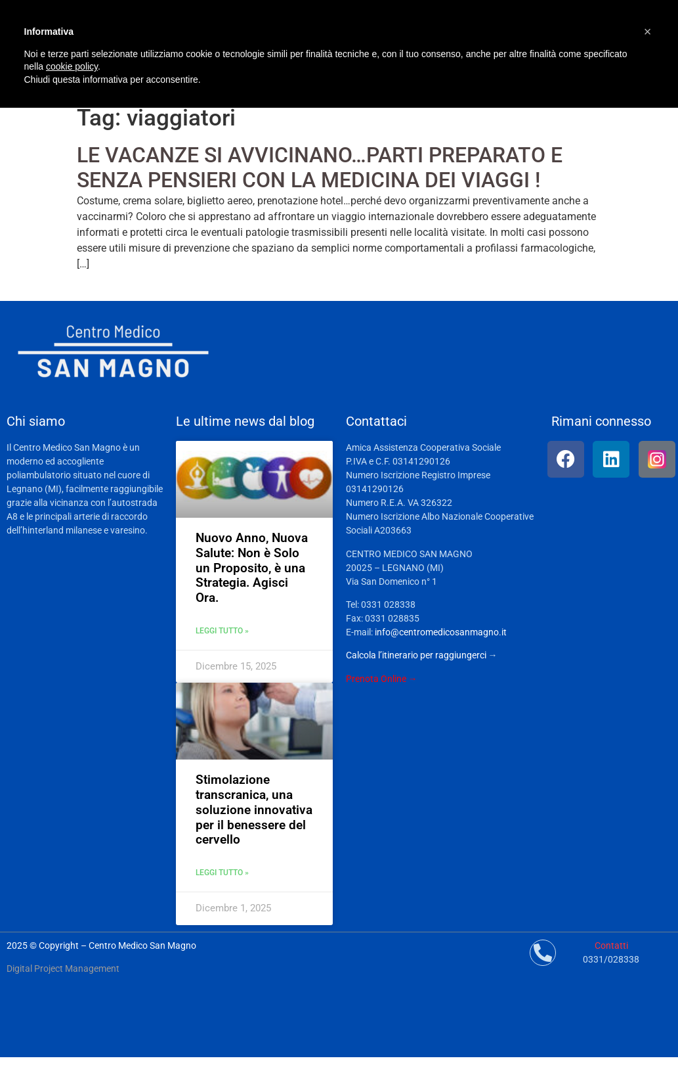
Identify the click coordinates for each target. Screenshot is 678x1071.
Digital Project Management (63, 968)
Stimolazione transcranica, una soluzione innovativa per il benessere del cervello (254, 809)
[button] (647, 31)
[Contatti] (543, 953)
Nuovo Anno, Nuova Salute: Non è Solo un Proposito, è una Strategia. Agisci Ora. (252, 567)
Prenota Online (376, 678)
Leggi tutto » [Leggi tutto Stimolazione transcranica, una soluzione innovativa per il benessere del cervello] (222, 872)
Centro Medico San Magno (142, 945)
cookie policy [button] (72, 66)
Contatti (611, 945)
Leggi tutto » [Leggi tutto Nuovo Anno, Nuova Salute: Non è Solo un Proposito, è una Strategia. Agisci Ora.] (222, 630)
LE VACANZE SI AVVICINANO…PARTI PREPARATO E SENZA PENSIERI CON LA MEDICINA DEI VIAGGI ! (319, 168)
